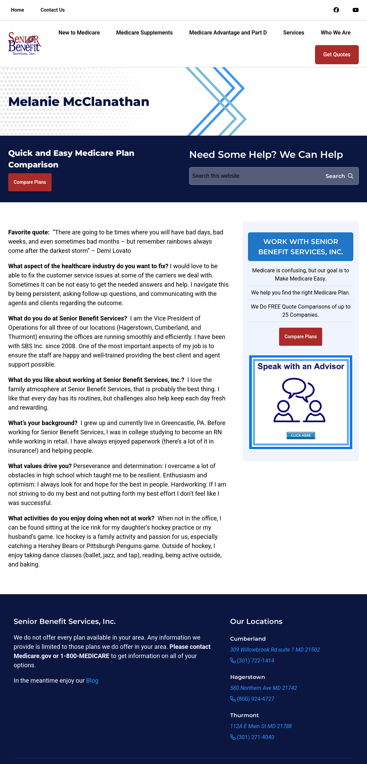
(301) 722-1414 (252, 660)
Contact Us (53, 10)
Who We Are (336, 32)
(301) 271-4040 (252, 737)
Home (17, 10)
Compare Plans (30, 182)
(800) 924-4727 (252, 699)
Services (293, 32)
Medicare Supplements (144, 32)
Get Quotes (337, 54)
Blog (92, 680)
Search (339, 176)
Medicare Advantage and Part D (228, 32)
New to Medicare (79, 32)
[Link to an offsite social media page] (336, 10)
